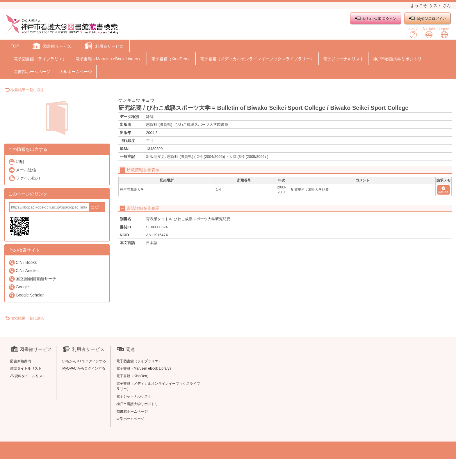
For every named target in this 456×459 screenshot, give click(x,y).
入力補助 (428, 32)
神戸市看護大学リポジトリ (397, 59)
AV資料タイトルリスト (28, 376)
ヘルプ (413, 32)
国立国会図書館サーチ (32, 279)
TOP (15, 46)
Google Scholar (26, 295)
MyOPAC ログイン (427, 18)
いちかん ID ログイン (375, 18)
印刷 (16, 162)
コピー (97, 207)
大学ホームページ (75, 71)
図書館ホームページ (32, 71)
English (444, 32)
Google (18, 287)
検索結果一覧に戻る (24, 90)
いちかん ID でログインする (84, 361)
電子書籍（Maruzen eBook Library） (109, 59)
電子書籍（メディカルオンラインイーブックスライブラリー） (257, 59)
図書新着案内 (20, 361)
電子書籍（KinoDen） (171, 59)
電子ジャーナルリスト (343, 59)
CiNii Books (22, 262)
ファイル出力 (24, 178)
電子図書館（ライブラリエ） (40, 59)
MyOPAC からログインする (83, 368)
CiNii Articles (23, 271)
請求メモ (443, 190)
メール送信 (22, 170)
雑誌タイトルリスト (26, 368)
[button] (51, 47)
